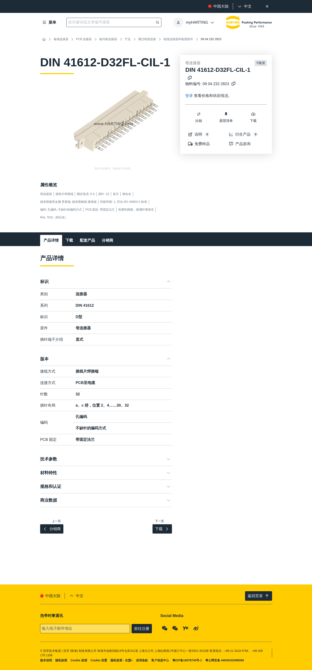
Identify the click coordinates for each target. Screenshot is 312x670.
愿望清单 (226, 117)
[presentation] (244, 6)
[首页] (44, 39)
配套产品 (87, 240)
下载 (253, 117)
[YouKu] (185, 628)
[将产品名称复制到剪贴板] (189, 78)
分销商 (107, 240)
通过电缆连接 (147, 39)
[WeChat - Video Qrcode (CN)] (175, 628)
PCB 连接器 (84, 39)
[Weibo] (196, 628)
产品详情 (51, 240)
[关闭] (267, 6)
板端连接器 (61, 39)
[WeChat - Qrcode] (164, 628)
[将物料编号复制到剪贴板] (232, 84)
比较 (199, 117)
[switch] (199, 114)
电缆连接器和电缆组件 (178, 39)
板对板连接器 (108, 39)
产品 (128, 39)
